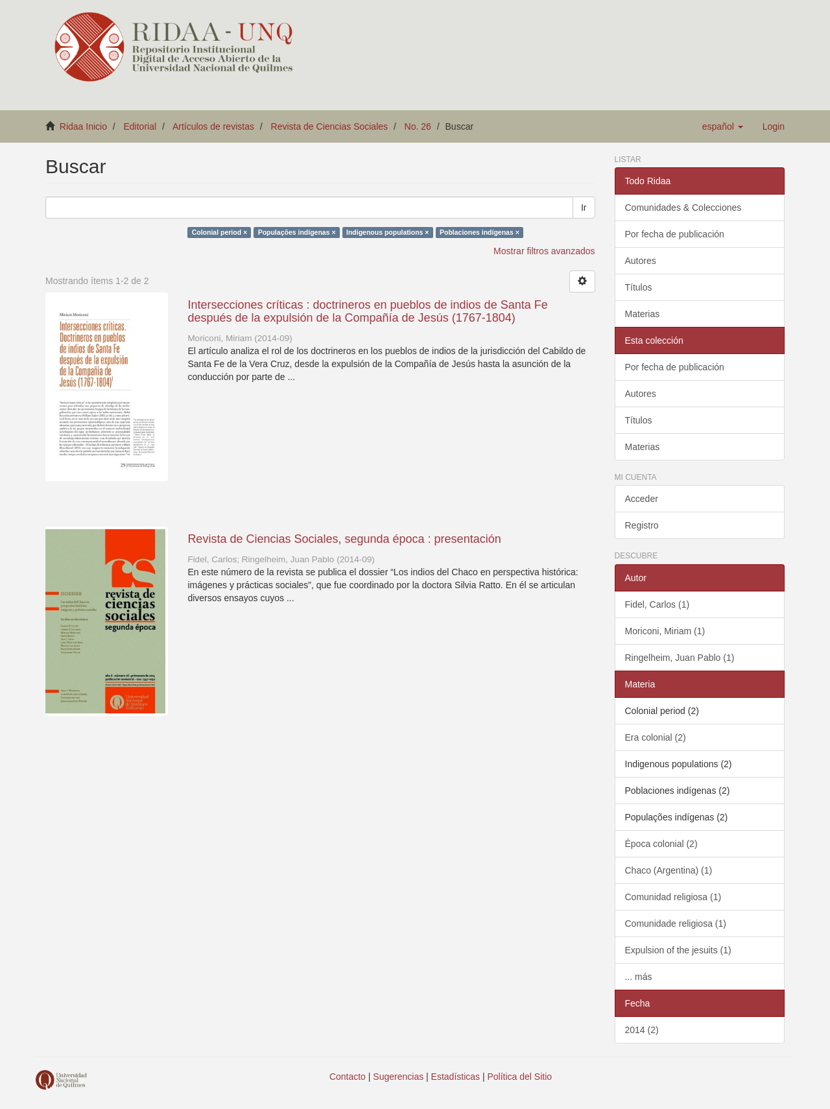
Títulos (638, 287)
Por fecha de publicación (674, 234)
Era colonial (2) (655, 737)
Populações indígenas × (297, 232)
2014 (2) (642, 1030)
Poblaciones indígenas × (479, 232)
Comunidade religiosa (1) (675, 923)
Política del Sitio (520, 1076)
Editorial (140, 126)
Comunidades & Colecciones (683, 207)
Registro (642, 525)
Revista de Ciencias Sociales (329, 126)
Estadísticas (455, 1076)
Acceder (641, 499)
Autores (640, 261)
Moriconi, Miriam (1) (665, 631)
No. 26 (418, 126)
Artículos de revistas (213, 126)
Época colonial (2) (661, 844)
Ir (584, 207)
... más (638, 977)
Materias (642, 314)
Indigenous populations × (387, 232)
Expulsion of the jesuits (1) (678, 950)
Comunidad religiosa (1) (673, 897)
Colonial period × (219, 232)
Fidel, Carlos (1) (657, 604)
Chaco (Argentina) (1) (669, 870)
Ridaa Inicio (83, 126)
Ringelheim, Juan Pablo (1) (680, 657)
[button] (723, 126)
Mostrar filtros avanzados (544, 251)
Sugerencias (398, 1076)
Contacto (347, 1076)
